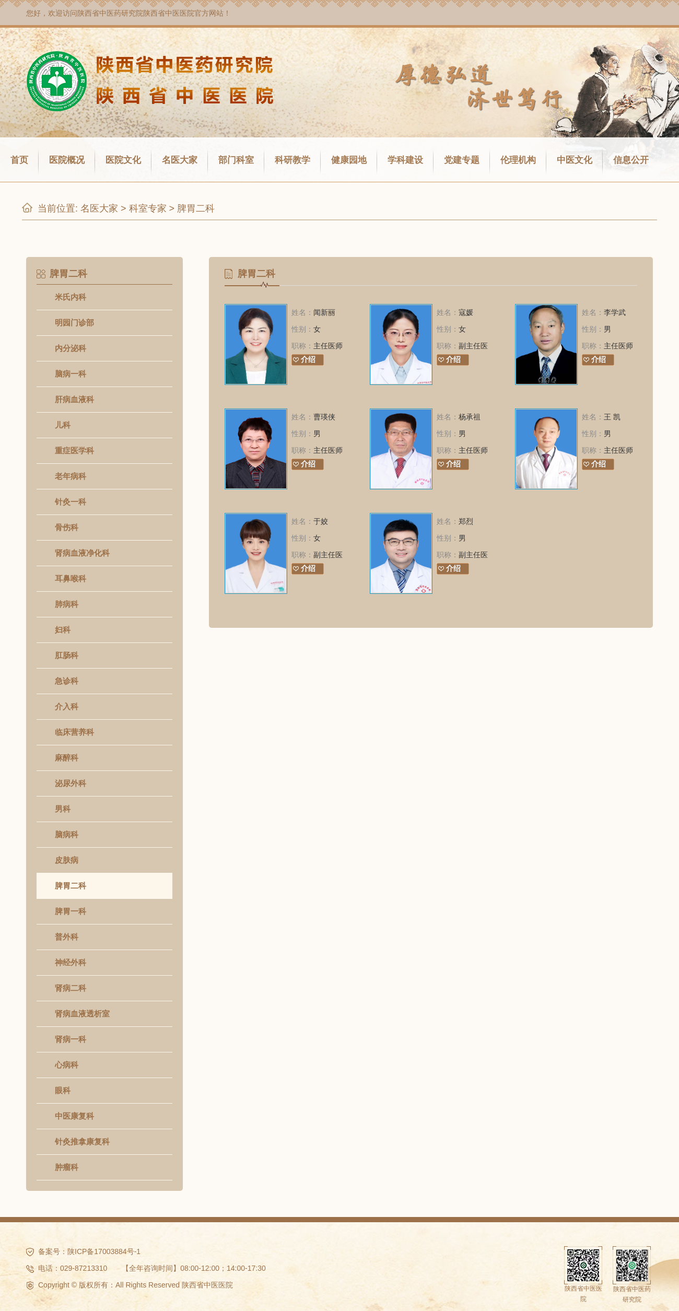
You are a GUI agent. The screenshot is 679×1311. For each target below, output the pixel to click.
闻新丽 (324, 312)
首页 (19, 160)
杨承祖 (470, 417)
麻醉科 (66, 757)
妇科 (63, 629)
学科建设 (405, 160)
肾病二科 (70, 988)
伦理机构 (518, 160)
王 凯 (612, 417)
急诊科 (66, 680)
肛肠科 (66, 655)
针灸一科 (70, 501)
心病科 (66, 1064)
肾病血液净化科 (82, 552)
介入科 (66, 706)
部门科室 (236, 160)
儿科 (63, 424)
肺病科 (66, 604)
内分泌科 (70, 348)
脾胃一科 (70, 911)
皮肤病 (66, 860)
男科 (63, 808)
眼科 (63, 1090)
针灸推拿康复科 (82, 1141)
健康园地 (349, 160)
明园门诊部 (74, 322)
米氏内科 (70, 296)
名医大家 (179, 160)
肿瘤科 (66, 1167)
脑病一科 (70, 373)
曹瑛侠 (324, 417)
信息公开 (631, 160)
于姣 (320, 521)
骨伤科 (66, 527)
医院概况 (67, 160)
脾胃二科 (196, 208)
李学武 (615, 312)
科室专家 (148, 208)
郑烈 (466, 521)
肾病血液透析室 (82, 1013)
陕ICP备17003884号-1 (104, 1251)
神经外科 (70, 962)
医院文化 (123, 160)
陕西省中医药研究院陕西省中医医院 (135, 13)
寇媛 (466, 312)
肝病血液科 (74, 399)
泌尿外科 (70, 783)
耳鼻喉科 (70, 578)
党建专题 (461, 160)
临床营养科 (74, 732)
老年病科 (70, 476)
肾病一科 (70, 1039)
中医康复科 (74, 1115)
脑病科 (66, 834)
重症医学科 (74, 450)
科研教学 (292, 160)
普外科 (66, 936)
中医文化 (574, 160)
